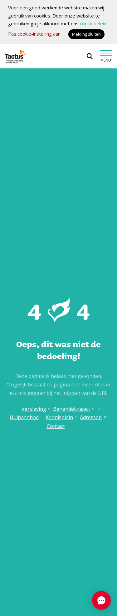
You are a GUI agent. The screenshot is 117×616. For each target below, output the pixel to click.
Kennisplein (59, 417)
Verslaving (34, 408)
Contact (56, 426)
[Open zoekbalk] (90, 56)
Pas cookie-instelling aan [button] (34, 34)
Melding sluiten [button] (86, 34)
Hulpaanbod (24, 417)
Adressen (91, 417)
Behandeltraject (71, 408)
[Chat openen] (101, 600)
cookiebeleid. (94, 23)
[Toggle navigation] (106, 56)
